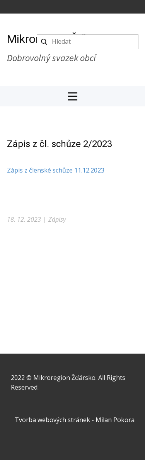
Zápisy (57, 219)
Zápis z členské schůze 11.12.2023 (55, 170)
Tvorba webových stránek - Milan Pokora (75, 420)
